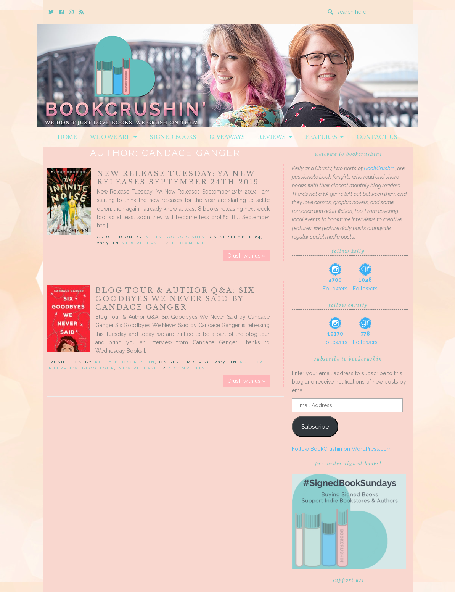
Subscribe (315, 426)
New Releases (143, 243)
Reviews (275, 137)
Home (67, 137)
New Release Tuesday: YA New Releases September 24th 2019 (178, 177)
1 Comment (188, 243)
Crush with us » (246, 256)
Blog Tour (98, 368)
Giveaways (227, 137)
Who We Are (113, 137)
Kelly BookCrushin (175, 237)
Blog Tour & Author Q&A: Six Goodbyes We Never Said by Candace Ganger (175, 298)
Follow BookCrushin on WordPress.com (342, 449)
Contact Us (377, 137)
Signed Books (173, 137)
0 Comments (187, 368)
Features (324, 137)
